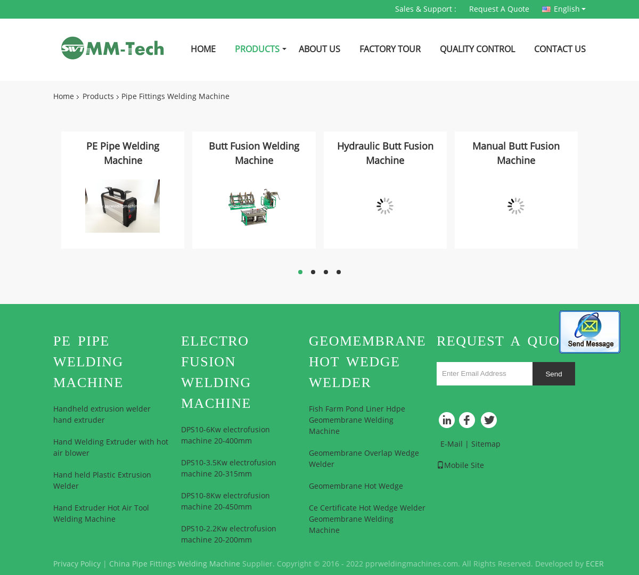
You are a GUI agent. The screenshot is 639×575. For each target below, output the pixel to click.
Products (257, 49)
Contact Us (560, 49)
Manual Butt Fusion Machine (516, 154)
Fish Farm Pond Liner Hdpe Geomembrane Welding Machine (357, 420)
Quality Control (477, 49)
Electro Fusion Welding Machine (216, 372)
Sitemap (486, 444)
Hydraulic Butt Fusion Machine (385, 154)
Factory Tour (390, 49)
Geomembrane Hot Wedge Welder (367, 361)
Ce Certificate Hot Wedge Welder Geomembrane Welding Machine (367, 519)
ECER (595, 564)
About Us (319, 49)
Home (203, 49)
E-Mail (451, 444)
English (570, 9)
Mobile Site (460, 465)
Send (553, 374)
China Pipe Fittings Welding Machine (174, 564)
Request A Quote (499, 9)
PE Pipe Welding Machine (122, 154)
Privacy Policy (77, 564)
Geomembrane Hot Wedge (356, 486)
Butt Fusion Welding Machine (254, 154)
